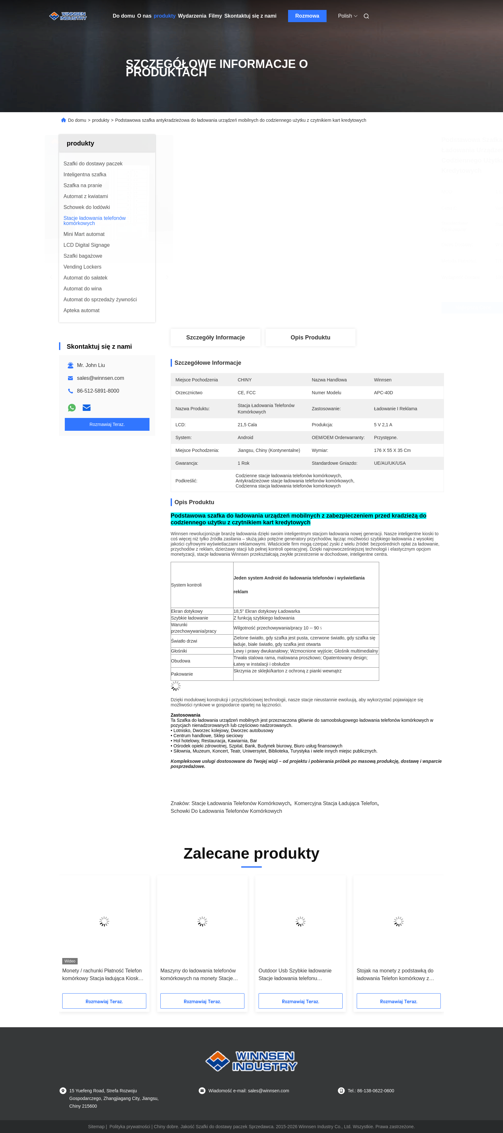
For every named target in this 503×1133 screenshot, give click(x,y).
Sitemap (96, 1126)
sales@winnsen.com (100, 378)
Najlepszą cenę (341, 307)
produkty (164, 16)
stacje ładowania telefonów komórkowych (241, 803)
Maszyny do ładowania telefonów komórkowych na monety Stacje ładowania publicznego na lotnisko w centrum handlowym (201, 975)
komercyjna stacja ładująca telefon (336, 803)
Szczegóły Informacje (215, 337)
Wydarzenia (192, 16)
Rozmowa (307, 16)
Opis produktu (310, 337)
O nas (144, 16)
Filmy (215, 16)
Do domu (124, 16)
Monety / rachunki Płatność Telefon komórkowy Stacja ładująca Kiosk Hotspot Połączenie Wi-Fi (102, 975)
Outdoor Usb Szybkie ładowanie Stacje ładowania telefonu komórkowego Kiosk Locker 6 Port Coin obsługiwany (298, 975)
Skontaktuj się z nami (250, 16)
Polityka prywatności (129, 1126)
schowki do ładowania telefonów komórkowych (226, 811)
